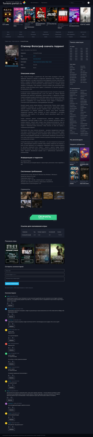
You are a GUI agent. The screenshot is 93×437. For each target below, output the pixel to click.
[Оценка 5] (11, 66)
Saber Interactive (84, 104)
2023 (71, 54)
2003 (87, 48)
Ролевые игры (72, 163)
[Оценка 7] (13, 66)
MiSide (15, 25)
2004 (82, 59)
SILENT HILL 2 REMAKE (85, 24)
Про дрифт (72, 79)
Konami (82, 113)
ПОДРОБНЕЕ (12, 261)
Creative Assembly (74, 133)
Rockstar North (73, 98)
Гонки (70, 24)
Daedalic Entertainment (84, 92)
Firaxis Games (84, 99)
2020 (71, 59)
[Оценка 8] (14, 66)
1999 (87, 54)
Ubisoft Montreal (73, 92)
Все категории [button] (34, 2)
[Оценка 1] (5, 66)
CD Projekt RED (84, 125)
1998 (87, 56)
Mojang (82, 98)
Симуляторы (16, 23)
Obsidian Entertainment (73, 128)
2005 (82, 58)
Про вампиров (73, 74)
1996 (87, 59)
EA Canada (72, 105)
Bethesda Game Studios (73, 123)
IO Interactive (83, 117)
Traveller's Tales (84, 131)
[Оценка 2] (7, 66)
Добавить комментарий (12, 283)
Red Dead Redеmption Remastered (40, 24)
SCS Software (83, 120)
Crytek (82, 110)
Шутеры (43, 61)
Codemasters (73, 114)
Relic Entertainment (85, 128)
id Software (72, 132)
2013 (76, 58)
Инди (21, 24)
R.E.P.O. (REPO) (6, 24)
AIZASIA (72, 183)
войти (11, 287)
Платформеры (82, 163)
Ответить (10, 305)
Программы (44, 2)
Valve (71, 130)
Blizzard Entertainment (73, 120)
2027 (71, 48)
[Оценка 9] (16, 66)
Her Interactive (73, 125)
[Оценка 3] (8, 66)
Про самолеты (84, 82)
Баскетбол (72, 67)
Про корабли (73, 80)
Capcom (71, 101)
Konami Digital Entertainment (84, 102)
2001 (87, 51)
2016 (76, 53)
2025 (71, 51)
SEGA (82, 122)
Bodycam (60, 27)
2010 (82, 50)
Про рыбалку (73, 76)
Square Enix (72, 110)
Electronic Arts (84, 90)
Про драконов (73, 77)
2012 (76, 59)
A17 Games (83, 130)
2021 (71, 58)
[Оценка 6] (12, 66)
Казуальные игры (73, 182)
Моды (47, 61)
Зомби (71, 66)
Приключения (17, 24)
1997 (87, 58)
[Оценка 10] (17, 66)
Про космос (72, 82)
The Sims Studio (73, 108)
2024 (71, 53)
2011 (82, 48)
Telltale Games (73, 106)
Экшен (4, 23)
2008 (82, 53)
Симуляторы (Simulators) (27, 25)
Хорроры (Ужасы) (83, 182)
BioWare (72, 118)
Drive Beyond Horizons (74, 25)
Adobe (71, 96)
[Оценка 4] (9, 66)
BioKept (72, 164)
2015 (76, 54)
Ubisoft (71, 100)
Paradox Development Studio (83, 108)
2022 (71, 56)
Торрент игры (8, 41)
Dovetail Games (84, 123)
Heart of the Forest (84, 183)
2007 (82, 54)
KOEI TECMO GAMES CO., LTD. (73, 94)
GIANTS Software (84, 135)
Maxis (71, 113)
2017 (76, 51)
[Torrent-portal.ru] (14, 2)
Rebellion (83, 96)
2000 (87, 53)
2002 (87, 50)
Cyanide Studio (84, 95)
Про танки (72, 72)
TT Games (83, 126)
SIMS (71, 71)
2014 (34, 56)
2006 (82, 56)
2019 (76, 48)
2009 (82, 51)
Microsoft (72, 111)
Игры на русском (15, 41)
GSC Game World (37, 58)
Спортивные (82, 162)
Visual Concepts (84, 115)
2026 (71, 50)
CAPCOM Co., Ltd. (74, 103)
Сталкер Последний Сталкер (12, 256)
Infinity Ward (83, 112)
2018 (76, 50)
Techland (82, 118)
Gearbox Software (84, 133)
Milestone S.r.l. (73, 116)
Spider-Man (72, 69)
